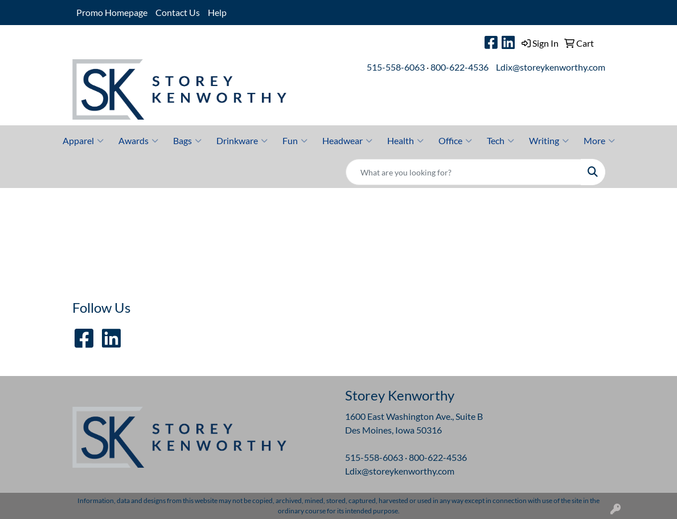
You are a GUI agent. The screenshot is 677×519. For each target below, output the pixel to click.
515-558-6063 (396, 67)
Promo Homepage (111, 12)
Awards (138, 141)
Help (217, 12)
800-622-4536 (459, 67)
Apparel (83, 141)
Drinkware (242, 141)
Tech (500, 141)
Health (405, 141)
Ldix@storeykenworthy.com (550, 67)
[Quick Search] (463, 172)
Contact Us (177, 12)
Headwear (347, 141)
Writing (549, 141)
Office (455, 141)
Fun (294, 141)
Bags (187, 141)
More (599, 141)
